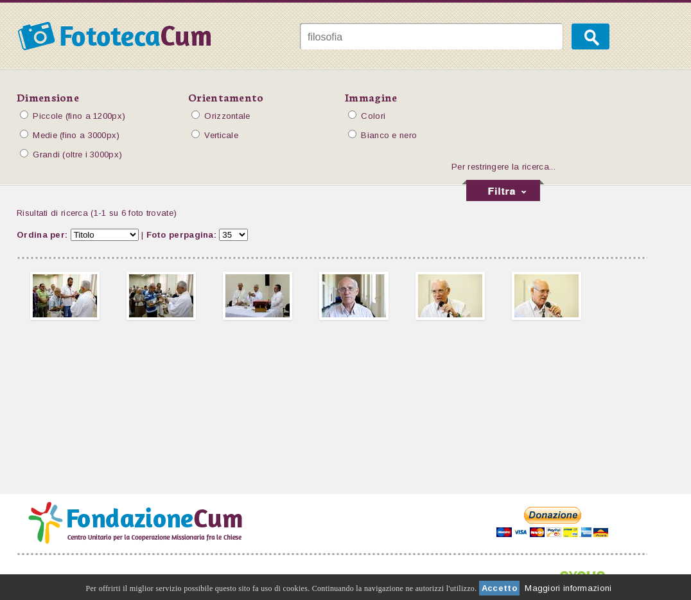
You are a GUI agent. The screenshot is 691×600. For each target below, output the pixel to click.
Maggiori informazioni (568, 588)
